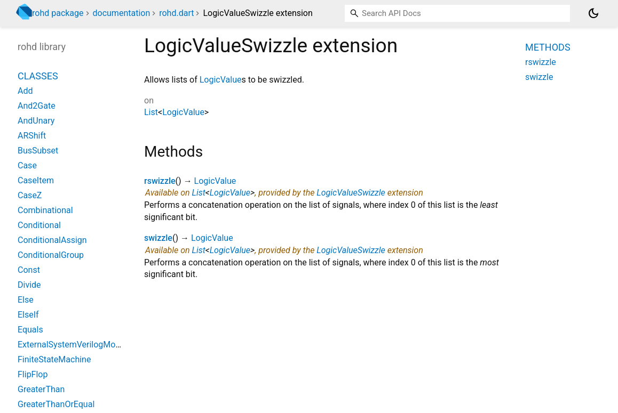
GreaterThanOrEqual (56, 404)
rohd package (58, 13)
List (151, 112)
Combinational (45, 210)
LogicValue (221, 80)
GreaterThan (41, 389)
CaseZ (30, 195)
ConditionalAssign (52, 240)
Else (26, 300)
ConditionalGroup (51, 255)
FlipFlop (32, 374)
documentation (121, 13)
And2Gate (37, 106)
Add (25, 91)
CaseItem (36, 180)
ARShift (32, 136)
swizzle (158, 238)
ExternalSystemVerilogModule (75, 344)
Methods (548, 47)
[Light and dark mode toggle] (593, 13)
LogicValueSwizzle (350, 193)
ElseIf (28, 315)
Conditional (39, 225)
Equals (30, 330)
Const (29, 270)
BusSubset (38, 150)
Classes (38, 76)
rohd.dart (176, 13)
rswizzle (160, 181)
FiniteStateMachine (54, 359)
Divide (29, 285)
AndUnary (36, 121)
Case (27, 165)
